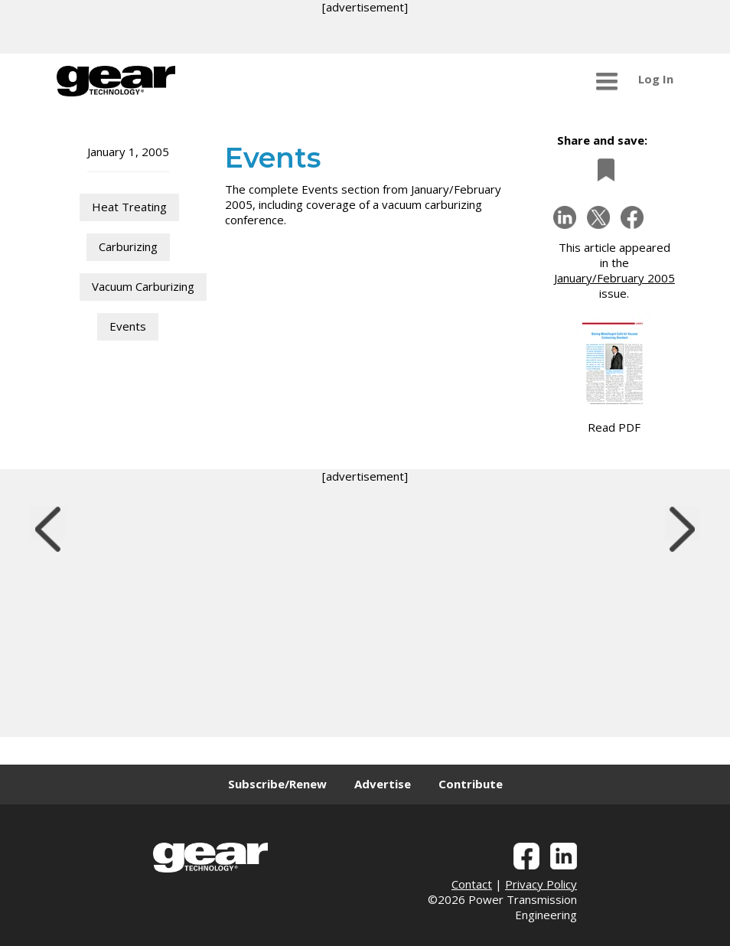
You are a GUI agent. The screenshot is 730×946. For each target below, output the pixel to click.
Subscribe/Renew (277, 783)
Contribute (470, 783)
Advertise (382, 783)
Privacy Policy (541, 884)
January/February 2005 (614, 277)
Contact (471, 884)
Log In (655, 78)
